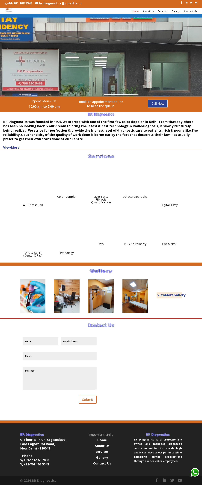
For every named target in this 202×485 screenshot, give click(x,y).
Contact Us (190, 11)
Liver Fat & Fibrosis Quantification (101, 199)
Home (135, 11)
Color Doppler (67, 196)
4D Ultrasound (33, 205)
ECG (101, 244)
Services (162, 11)
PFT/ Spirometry (135, 244)
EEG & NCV (169, 244)
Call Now (158, 103)
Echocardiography (135, 196)
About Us (148, 11)
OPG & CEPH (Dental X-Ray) (32, 254)
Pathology (67, 253)
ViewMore (11, 147)
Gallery (176, 11)
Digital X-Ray (169, 205)
